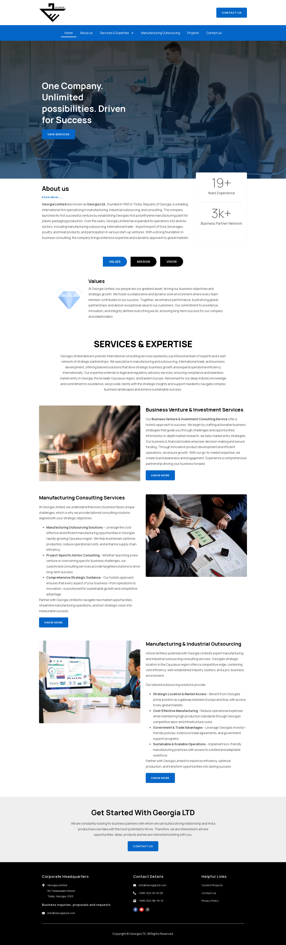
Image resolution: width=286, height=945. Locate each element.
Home (69, 33)
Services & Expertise (117, 33)
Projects (193, 33)
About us (86, 33)
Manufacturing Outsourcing (160, 33)
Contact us (214, 33)
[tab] (115, 262)
